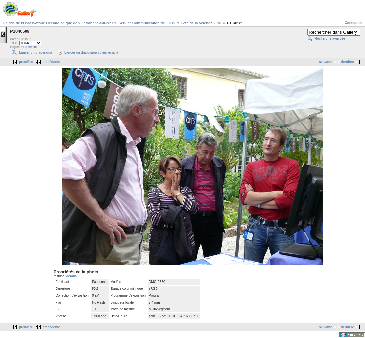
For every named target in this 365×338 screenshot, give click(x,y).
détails (71, 276)
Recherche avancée (330, 38)
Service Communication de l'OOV (146, 23)
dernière (347, 62)
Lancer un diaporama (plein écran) (91, 52)
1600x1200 (30, 47)
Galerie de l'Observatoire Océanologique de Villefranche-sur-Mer (58, 23)
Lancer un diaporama (35, 52)
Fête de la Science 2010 (201, 23)
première (26, 62)
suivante (325, 62)
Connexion (353, 23)
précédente (51, 62)
